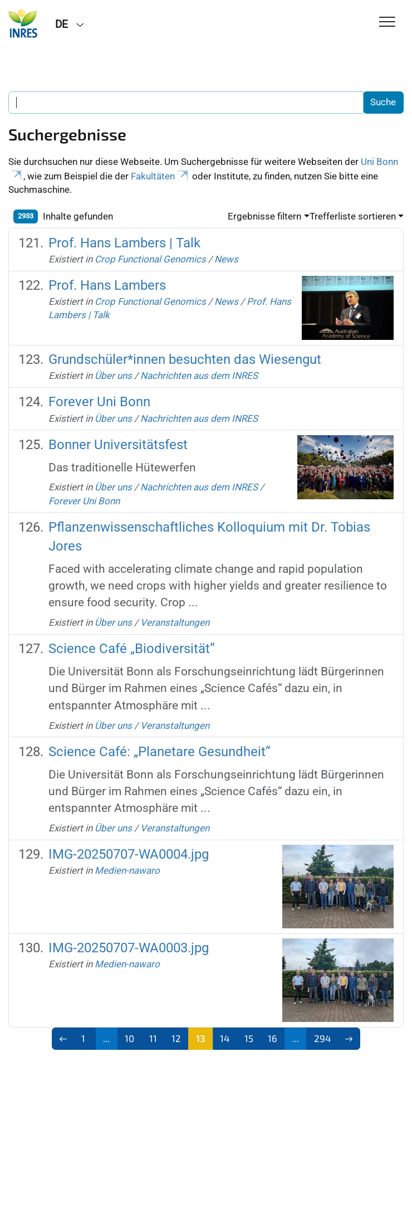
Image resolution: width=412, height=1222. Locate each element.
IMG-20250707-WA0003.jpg (128, 948)
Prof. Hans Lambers (107, 285)
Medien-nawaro (127, 870)
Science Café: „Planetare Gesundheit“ (159, 752)
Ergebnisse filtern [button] (264, 216)
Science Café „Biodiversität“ (131, 648)
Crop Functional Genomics (150, 259)
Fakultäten (160, 176)
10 (129, 1038)
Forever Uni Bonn (99, 402)
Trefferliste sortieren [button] (353, 216)
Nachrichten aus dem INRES (199, 375)
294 (322, 1038)
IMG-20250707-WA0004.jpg (128, 854)
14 (224, 1038)
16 (272, 1038)
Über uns (113, 375)
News (226, 259)
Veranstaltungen (174, 622)
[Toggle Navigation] (387, 22)
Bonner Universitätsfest (118, 444)
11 (153, 1038)
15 (248, 1038)
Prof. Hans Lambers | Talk (124, 243)
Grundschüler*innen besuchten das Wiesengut (184, 359)
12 (176, 1038)
